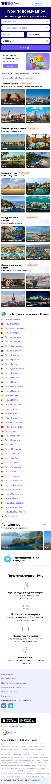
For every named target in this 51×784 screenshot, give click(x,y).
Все (45, 524)
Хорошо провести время (27, 78)
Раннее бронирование (22, 73)
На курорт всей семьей (9, 78)
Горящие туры (36, 73)
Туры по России (7, 73)
